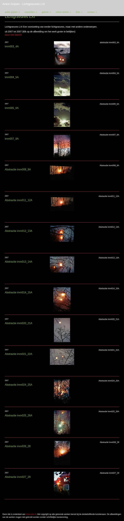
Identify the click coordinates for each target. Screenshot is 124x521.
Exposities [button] (31, 12)
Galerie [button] (46, 12)
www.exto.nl (31, 514)
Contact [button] (92, 12)
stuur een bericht (13, 34)
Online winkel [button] (63, 12)
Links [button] (79, 12)
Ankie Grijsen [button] (12, 12)
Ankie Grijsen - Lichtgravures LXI (23, 4)
